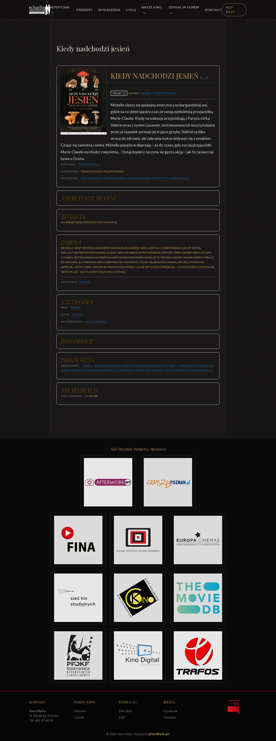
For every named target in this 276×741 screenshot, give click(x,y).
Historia (79, 711)
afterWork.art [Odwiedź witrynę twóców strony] (159, 734)
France (76, 307)
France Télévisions (85, 370)
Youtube (170, 717)
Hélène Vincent (91, 178)
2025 (204, 77)
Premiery (84, 10)
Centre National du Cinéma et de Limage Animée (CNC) (131, 365)
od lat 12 (119, 93)
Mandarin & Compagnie (133, 370)
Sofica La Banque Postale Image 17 (188, 370)
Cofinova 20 (186, 365)
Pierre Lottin (160, 178)
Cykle (131, 10)
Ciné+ (172, 365)
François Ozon (89, 164)
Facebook (171, 711)
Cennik (79, 717)
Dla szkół (125, 711)
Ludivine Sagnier (138, 178)
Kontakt (213, 10)
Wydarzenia (109, 10)
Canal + (87, 365)
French (77, 314)
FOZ (198, 365)
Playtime (157, 370)
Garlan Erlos (179, 178)
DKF (122, 717)
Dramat (146, 93)
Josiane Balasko (114, 178)
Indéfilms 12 (108, 370)
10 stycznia (162, 93)
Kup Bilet (230, 10)
